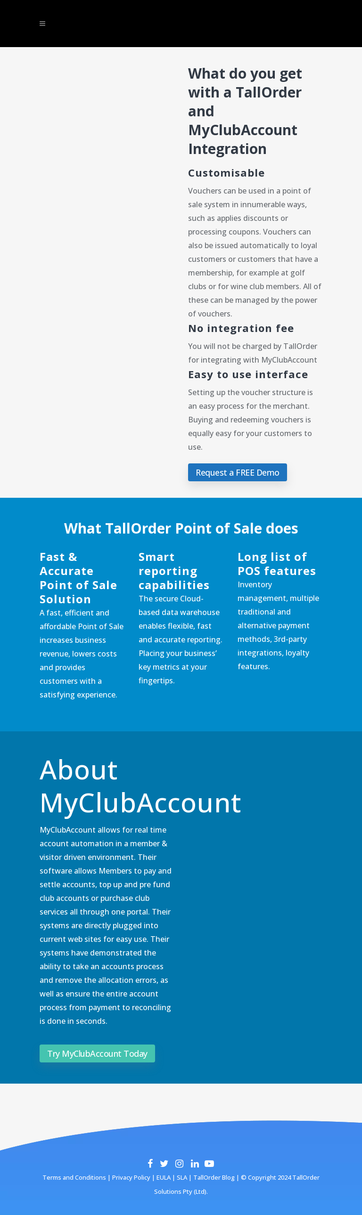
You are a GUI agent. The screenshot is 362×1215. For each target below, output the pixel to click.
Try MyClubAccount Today (97, 1053)
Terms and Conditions (74, 1177)
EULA (163, 1177)
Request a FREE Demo (238, 472)
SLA (182, 1177)
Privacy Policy (130, 1177)
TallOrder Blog (214, 1177)
